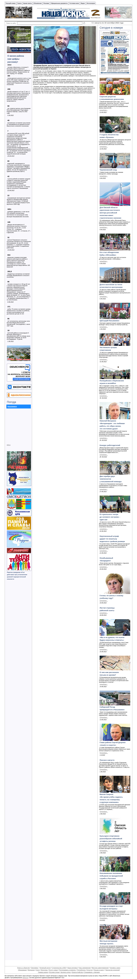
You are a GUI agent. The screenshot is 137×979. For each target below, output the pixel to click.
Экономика (34, 968)
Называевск (12, 406)
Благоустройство (77, 972)
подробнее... (104, 110)
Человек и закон (115, 968)
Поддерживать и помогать (67, 970)
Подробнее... (104, 717)
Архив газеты (27, 3)
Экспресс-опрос (65, 972)
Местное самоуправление (100, 968)
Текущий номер (10, 3)
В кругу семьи (53, 970)
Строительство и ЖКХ (59, 968)
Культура (89, 970)
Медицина (31, 970)
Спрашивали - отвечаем (92, 972)
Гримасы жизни (43, 972)
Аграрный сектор (45, 968)
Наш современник (85, 968)
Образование (22, 970)
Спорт (38, 970)
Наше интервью (72, 968)
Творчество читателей (112, 970)
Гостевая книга (74, 3)
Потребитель (81, 970)
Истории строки (54, 972)
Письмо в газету (99, 970)
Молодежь (44, 970)
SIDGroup (25, 977)
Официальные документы (59, 3)
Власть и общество (23, 968)
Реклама (46, 3)
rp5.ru (8, 445)
